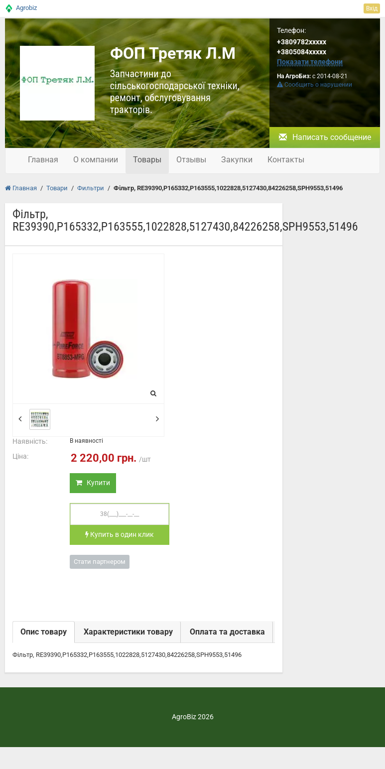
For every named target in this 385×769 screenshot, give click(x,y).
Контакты (285, 159)
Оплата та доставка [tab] (227, 632)
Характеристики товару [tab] (128, 632)
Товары (147, 159)
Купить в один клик (119, 534)
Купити (93, 483)
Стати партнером (100, 561)
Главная (43, 159)
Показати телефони (310, 62)
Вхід (372, 8)
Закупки (237, 159)
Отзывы (191, 159)
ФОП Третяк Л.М (173, 53)
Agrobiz (26, 7)
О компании (95, 159)
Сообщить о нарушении (314, 84)
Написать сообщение (325, 137)
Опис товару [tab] (43, 632)
